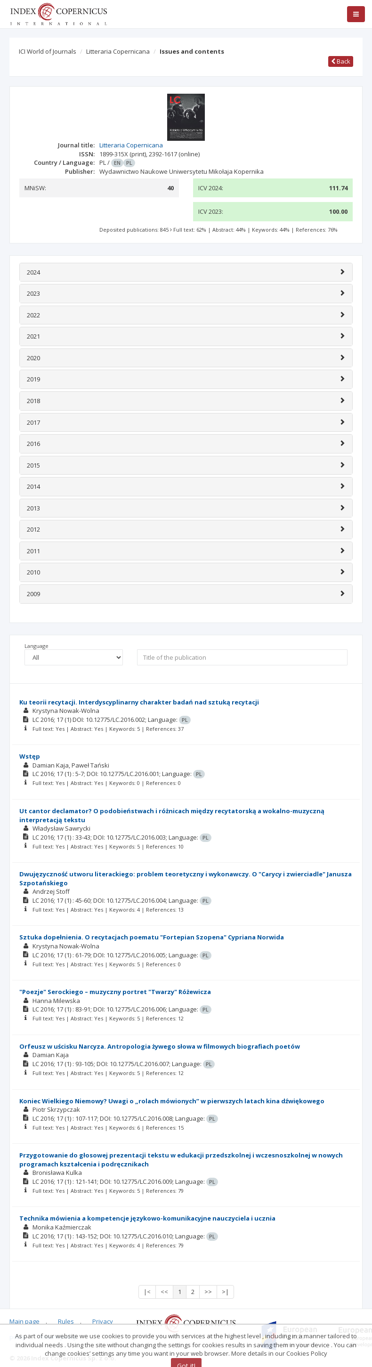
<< (164, 1291)
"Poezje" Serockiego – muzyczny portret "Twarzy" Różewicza (115, 991)
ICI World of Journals (47, 51)
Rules (66, 1321)
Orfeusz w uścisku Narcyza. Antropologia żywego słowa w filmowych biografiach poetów (159, 1046)
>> (208, 1291)
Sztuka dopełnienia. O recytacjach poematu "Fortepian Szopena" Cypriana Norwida (151, 937)
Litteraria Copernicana (118, 51)
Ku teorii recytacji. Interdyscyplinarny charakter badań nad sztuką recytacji (139, 702)
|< (147, 1291)
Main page (24, 1321)
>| (225, 1291)
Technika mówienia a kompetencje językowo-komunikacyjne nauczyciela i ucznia (147, 1218)
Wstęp (29, 756)
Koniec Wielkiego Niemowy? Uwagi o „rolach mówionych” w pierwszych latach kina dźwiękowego (171, 1101)
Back (340, 61)
